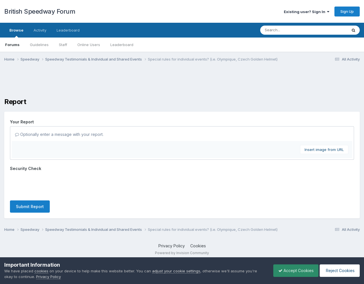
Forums (12, 44)
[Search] (288, 30)
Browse (16, 33)
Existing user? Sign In (306, 11)
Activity (40, 30)
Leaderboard (121, 44)
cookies (41, 271)
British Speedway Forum (39, 11)
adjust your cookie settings (176, 271)
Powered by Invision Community (182, 253)
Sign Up (347, 11)
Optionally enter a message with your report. (59, 134)
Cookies (198, 245)
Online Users (88, 44)
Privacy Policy (171, 245)
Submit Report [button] (30, 206)
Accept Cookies (293, 270)
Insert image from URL (324, 149)
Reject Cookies (339, 270)
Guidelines (39, 44)
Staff (63, 44)
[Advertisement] (182, 83)
